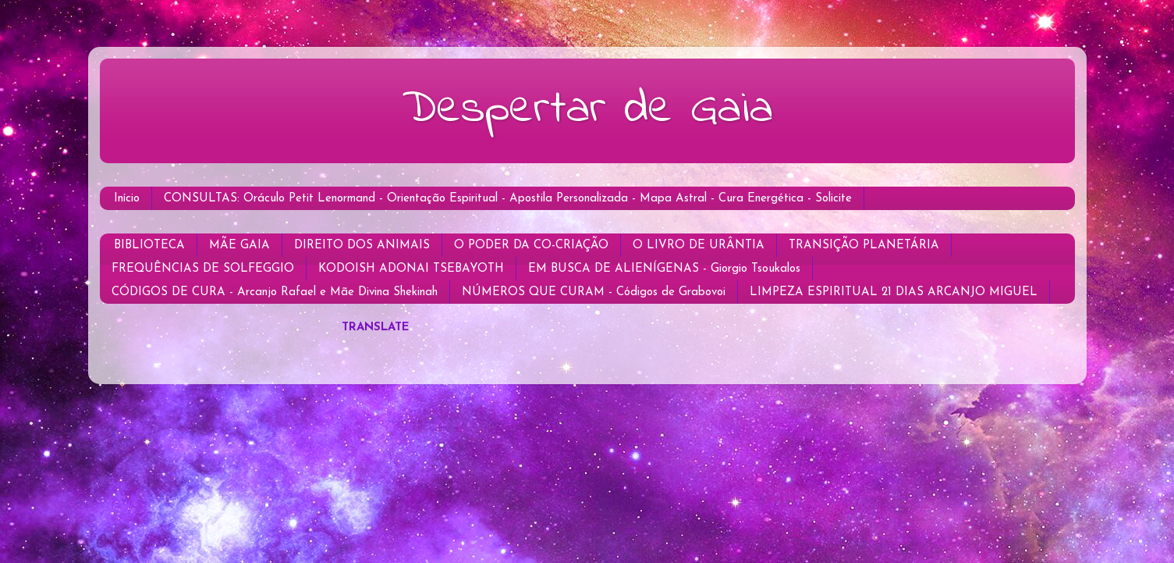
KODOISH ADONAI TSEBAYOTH (411, 269)
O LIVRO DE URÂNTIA (698, 245)
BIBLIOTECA (149, 245)
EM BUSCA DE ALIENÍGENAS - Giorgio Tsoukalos (664, 269)
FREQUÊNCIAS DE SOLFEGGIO (203, 269)
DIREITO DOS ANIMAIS (362, 245)
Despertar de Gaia (587, 110)
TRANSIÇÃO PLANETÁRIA (864, 245)
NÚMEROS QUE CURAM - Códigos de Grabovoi (593, 292)
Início (127, 199)
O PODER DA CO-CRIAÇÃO (531, 245)
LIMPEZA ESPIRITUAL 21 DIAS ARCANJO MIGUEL (893, 292)
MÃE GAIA (239, 245)
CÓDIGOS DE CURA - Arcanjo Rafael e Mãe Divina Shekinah (275, 292)
